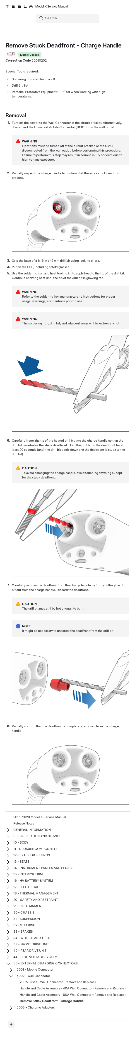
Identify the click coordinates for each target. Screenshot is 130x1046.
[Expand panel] (11, 1024)
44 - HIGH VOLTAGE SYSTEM (35, 957)
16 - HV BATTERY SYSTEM (33, 880)
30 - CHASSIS (23, 912)
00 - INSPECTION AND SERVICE (37, 836)
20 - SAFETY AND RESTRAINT (35, 900)
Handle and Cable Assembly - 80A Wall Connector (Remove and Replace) (73, 994)
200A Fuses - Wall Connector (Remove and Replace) (58, 982)
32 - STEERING (24, 925)
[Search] (68, 18)
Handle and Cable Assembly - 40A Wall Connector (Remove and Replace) (73, 988)
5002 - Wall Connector (33, 976)
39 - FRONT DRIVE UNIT (31, 944)
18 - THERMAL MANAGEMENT (36, 893)
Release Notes (23, 823)
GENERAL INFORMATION (32, 830)
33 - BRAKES (23, 931)
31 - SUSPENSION (26, 919)
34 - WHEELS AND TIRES (31, 938)
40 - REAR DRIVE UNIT (30, 950)
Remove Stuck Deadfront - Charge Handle (52, 1001)
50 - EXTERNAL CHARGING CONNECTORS (45, 963)
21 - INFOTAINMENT (28, 906)
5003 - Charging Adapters (36, 1007)
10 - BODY (21, 842)
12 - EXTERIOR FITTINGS (31, 855)
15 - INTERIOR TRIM (28, 874)
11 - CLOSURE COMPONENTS (35, 849)
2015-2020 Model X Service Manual (39, 817)
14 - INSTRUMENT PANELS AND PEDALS (43, 868)
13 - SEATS (21, 861)
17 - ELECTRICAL (26, 887)
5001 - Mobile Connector (35, 969)
